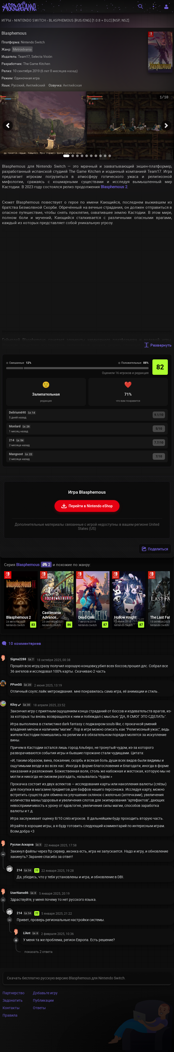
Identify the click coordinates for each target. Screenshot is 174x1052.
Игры (6, 20)
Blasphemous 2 (114, 186)
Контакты (11, 1007)
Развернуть (157, 345)
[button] (8, 125)
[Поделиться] (155, 549)
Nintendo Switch (30, 20)
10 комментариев (21, 643)
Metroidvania (22, 49)
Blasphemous (34, 564)
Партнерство (13, 992)
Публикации (43, 1000)
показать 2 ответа (38, 951)
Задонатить (13, 1000)
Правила (10, 1015)
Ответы (39, 1007)
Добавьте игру (45, 992)
